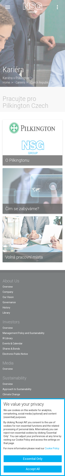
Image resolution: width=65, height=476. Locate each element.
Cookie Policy (52, 448)
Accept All (33, 469)
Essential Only (32, 459)
